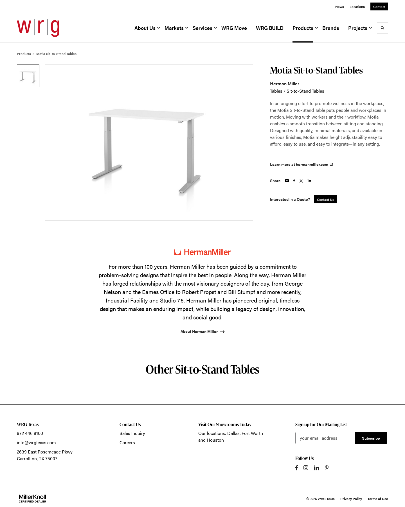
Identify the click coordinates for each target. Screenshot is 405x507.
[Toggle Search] (382, 28)
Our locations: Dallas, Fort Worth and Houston (230, 436)
